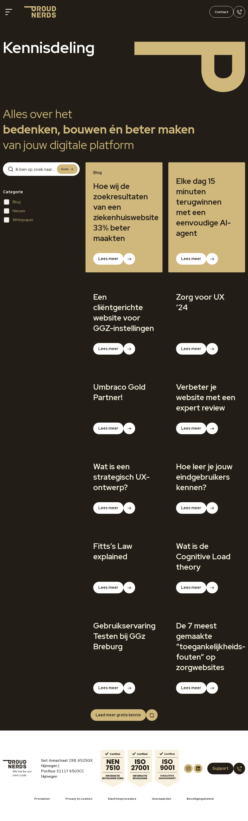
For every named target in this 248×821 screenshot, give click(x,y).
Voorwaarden (161, 799)
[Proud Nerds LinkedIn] (198, 768)
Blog (12, 202)
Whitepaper (18, 220)
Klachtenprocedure (122, 799)
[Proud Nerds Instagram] (188, 768)
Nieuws (14, 211)
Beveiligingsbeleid (200, 799)
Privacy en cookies (79, 799)
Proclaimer (42, 799)
